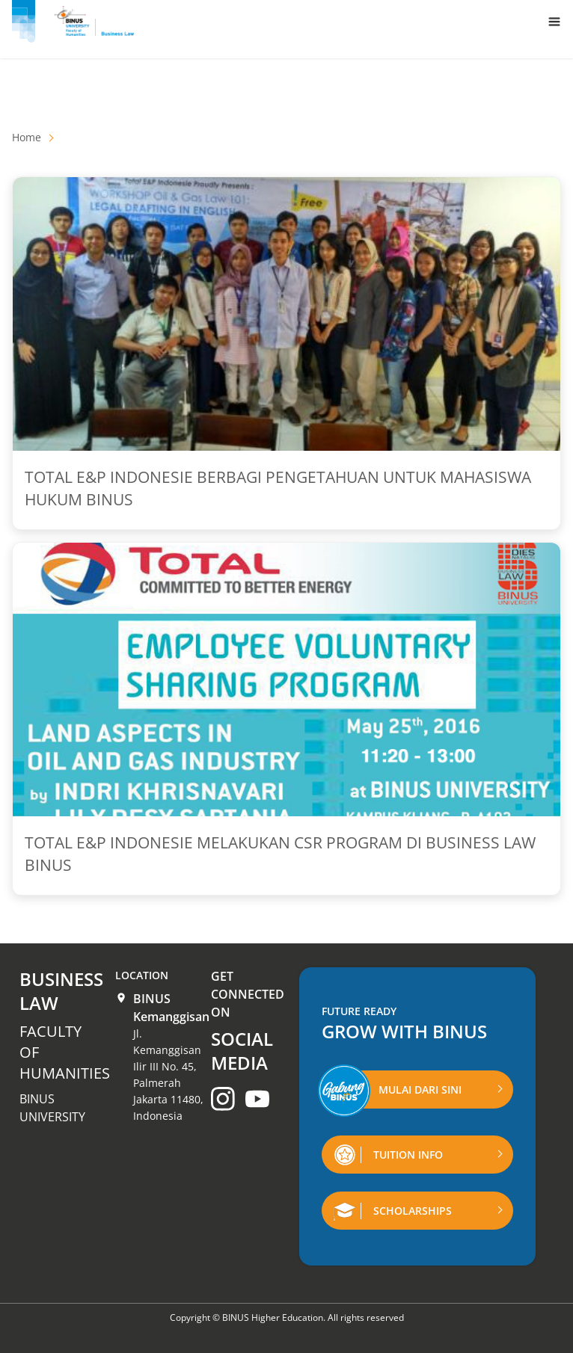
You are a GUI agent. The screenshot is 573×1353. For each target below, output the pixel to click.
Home (26, 137)
